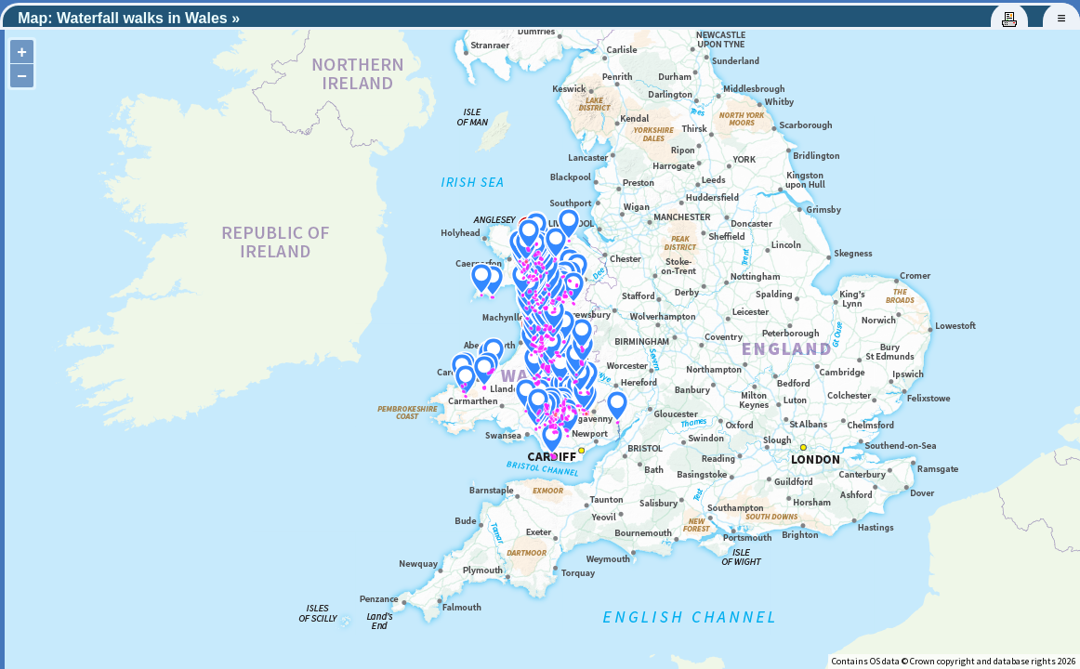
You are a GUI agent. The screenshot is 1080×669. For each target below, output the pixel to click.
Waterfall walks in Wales (142, 18)
